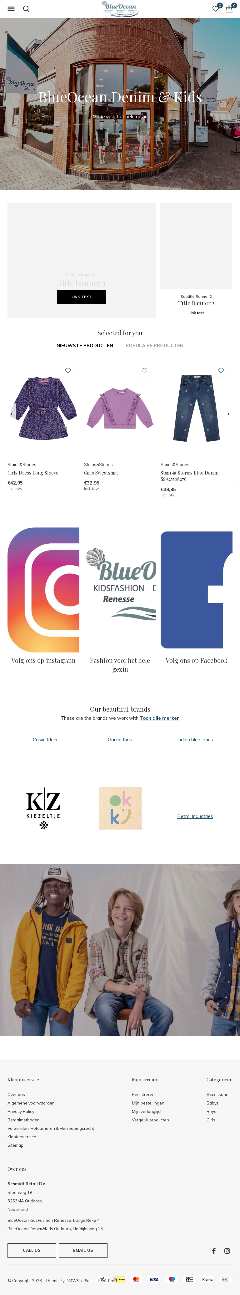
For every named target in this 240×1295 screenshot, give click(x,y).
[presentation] (11, 414)
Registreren (143, 1094)
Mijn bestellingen (148, 1102)
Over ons (16, 1094)
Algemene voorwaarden (31, 1102)
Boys (211, 1111)
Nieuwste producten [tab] (85, 345)
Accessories (219, 1094)
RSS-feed (107, 1280)
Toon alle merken (160, 718)
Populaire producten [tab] (154, 345)
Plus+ (88, 1280)
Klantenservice (22, 1136)
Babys (213, 1102)
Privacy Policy (21, 1111)
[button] (12, 9)
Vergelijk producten (150, 1119)
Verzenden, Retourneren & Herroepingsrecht (51, 1128)
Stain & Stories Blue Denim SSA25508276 (189, 476)
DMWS (72, 1280)
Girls (211, 1119)
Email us (83, 1250)
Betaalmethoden (24, 1119)
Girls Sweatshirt (101, 473)
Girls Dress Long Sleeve (33, 473)
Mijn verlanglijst (147, 1111)
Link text (82, 296)
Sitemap (15, 1145)
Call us (32, 1250)
